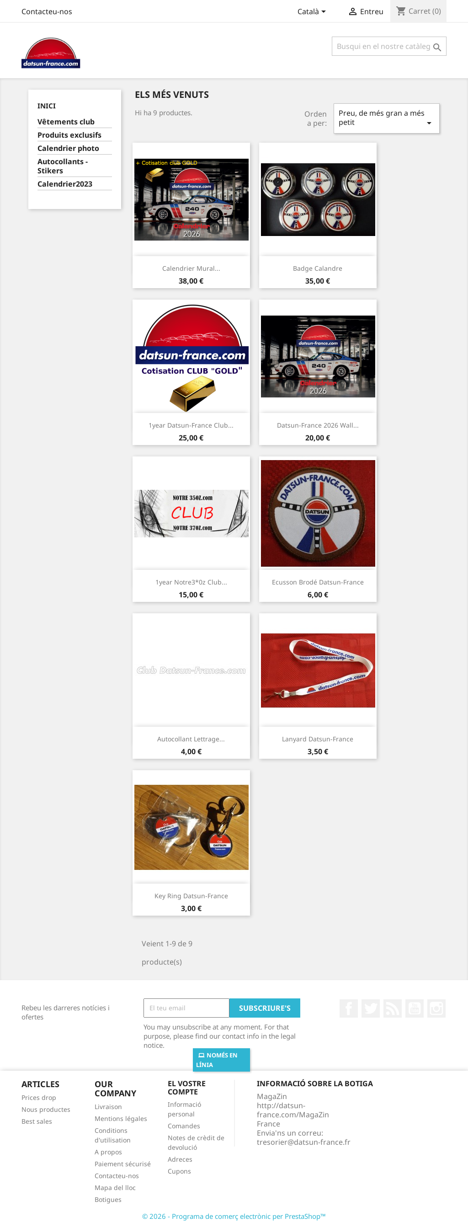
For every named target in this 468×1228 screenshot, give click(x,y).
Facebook (349, 1008)
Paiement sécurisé (123, 1163)
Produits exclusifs (69, 135)
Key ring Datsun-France (191, 895)
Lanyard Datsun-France (317, 739)
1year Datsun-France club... (191, 425)
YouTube (414, 1008)
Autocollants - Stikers (62, 166)
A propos (108, 1152)
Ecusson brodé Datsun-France (318, 582)
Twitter (371, 1008)
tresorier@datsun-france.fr (304, 1142)
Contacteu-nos (46, 11)
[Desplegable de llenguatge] (313, 12)
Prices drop (38, 1097)
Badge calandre (317, 268)
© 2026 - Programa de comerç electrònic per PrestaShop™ (234, 1216)
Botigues (108, 1199)
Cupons (179, 1171)
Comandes (184, 1125)
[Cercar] (389, 46)
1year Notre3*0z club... (191, 582)
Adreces (180, 1159)
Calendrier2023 (64, 184)
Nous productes (45, 1109)
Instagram (436, 1008)
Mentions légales (121, 1118)
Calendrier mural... (191, 268)
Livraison (108, 1106)
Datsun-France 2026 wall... (318, 425)
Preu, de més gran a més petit (387, 118)
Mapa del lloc (115, 1187)
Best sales (36, 1121)
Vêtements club (66, 122)
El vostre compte (187, 1087)
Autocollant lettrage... (191, 739)
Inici (46, 105)
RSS (392, 1008)
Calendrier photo (68, 148)
